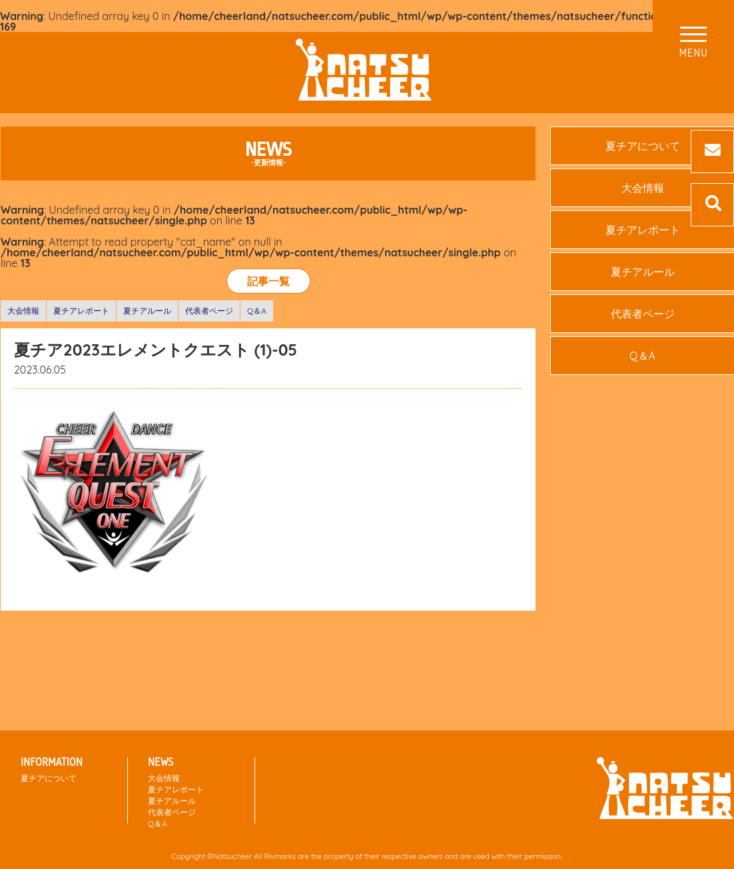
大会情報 (23, 311)
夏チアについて (49, 778)
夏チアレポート (81, 311)
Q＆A (256, 311)
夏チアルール (147, 311)
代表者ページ (209, 311)
